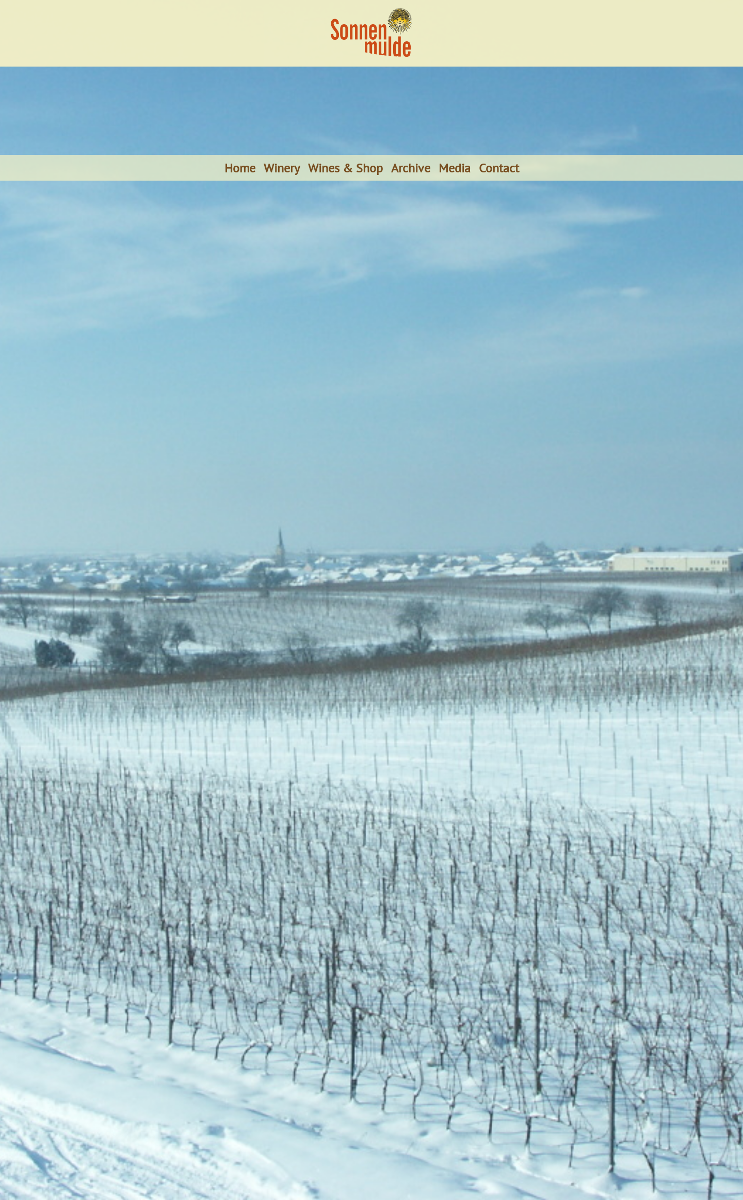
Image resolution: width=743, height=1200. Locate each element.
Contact (499, 167)
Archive (410, 167)
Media (455, 167)
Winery (282, 167)
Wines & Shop (345, 167)
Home (239, 167)
